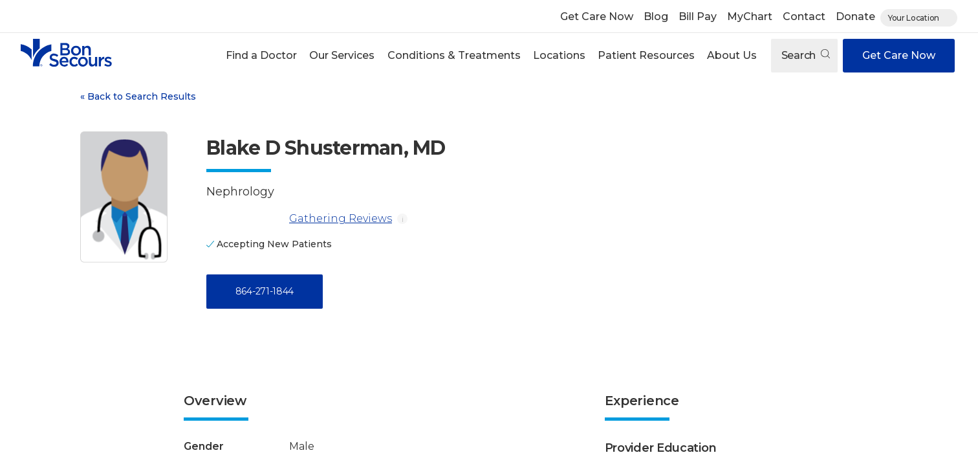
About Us (732, 55)
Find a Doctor (261, 55)
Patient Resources (646, 55)
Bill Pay (698, 16)
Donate (855, 16)
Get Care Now (596, 16)
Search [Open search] (805, 55)
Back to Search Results (138, 96)
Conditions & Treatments (454, 55)
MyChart (749, 16)
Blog (656, 16)
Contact (804, 16)
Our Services (342, 55)
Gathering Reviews (299, 219)
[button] (261, 55)
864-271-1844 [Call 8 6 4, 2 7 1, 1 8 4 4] (264, 291)
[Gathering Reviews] (245, 219)
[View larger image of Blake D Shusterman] (124, 197)
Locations (559, 55)
